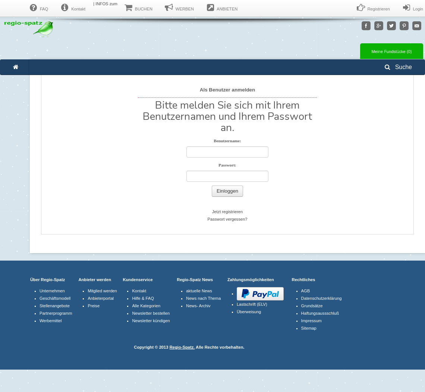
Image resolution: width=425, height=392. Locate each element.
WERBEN (179, 8)
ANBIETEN (221, 8)
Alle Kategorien (146, 306)
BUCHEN (137, 8)
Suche (398, 67)
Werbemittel (51, 320)
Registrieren (373, 8)
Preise (94, 306)
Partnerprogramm (56, 313)
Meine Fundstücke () (391, 51)
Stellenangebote (55, 306)
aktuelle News (199, 291)
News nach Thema (203, 298)
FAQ (38, 8)
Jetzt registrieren (227, 211)
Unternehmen (52, 291)
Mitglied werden (102, 291)
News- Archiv (198, 306)
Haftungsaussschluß (320, 313)
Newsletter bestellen (151, 313)
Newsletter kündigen (151, 320)
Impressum (311, 320)
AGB (305, 291)
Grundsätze (312, 306)
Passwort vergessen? (228, 219)
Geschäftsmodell (55, 298)
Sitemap (309, 328)
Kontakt (72, 8)
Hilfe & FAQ (143, 298)
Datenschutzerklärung (321, 298)
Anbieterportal (101, 298)
